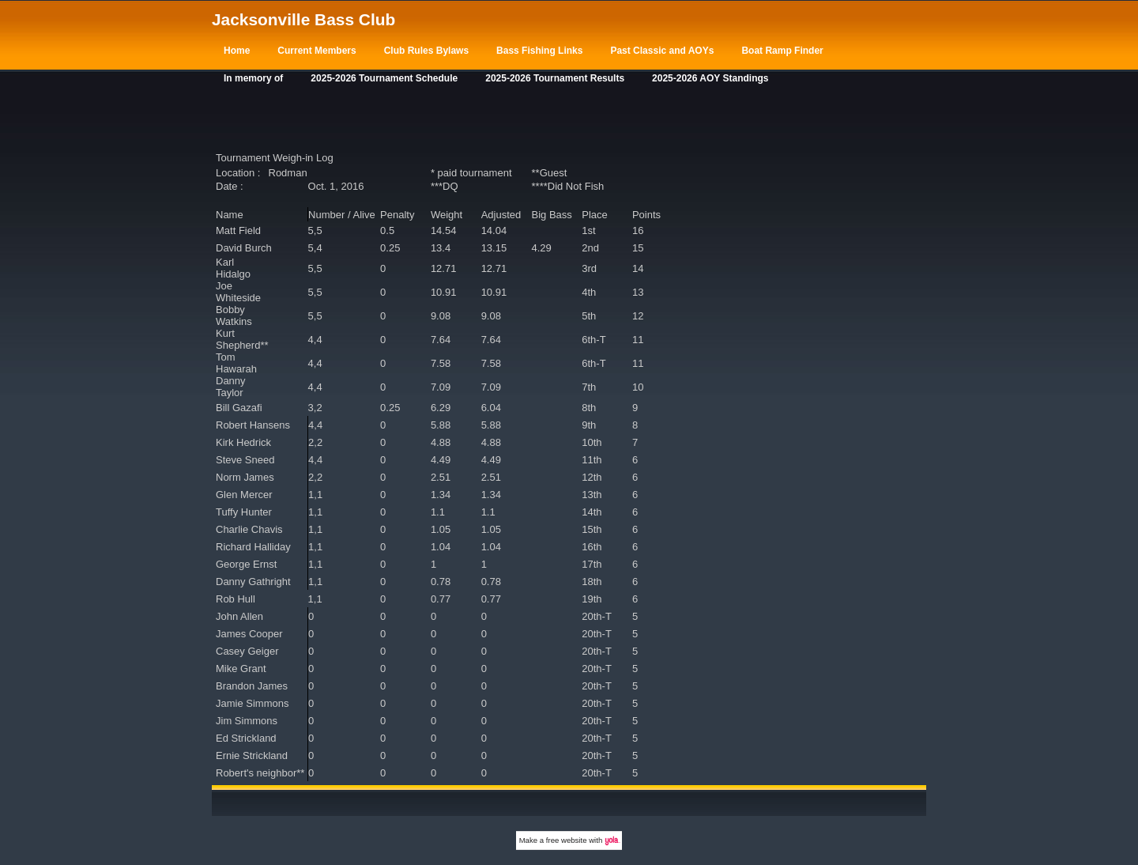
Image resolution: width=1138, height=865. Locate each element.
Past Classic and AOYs (662, 50)
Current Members (316, 50)
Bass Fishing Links (539, 50)
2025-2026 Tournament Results (554, 78)
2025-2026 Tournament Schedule (384, 78)
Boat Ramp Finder (782, 50)
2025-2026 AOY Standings (710, 78)
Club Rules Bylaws (426, 50)
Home (237, 50)
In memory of (253, 78)
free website (566, 840)
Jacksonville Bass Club (303, 19)
